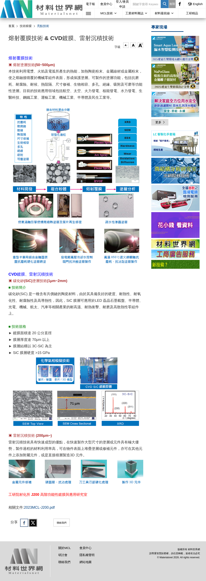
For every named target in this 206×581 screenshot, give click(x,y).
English (195, 3)
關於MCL (64, 548)
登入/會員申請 (122, 4)
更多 (160, 122)
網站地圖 (85, 562)
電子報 (90, 4)
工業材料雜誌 (134, 13)
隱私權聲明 (87, 555)
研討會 (62, 555)
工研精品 (192, 13)
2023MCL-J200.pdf (39, 507)
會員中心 (106, 4)
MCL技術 (106, 13)
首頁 (11, 26)
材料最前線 (162, 13)
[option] (175, 144)
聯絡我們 (61, 522)
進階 (172, 3)
